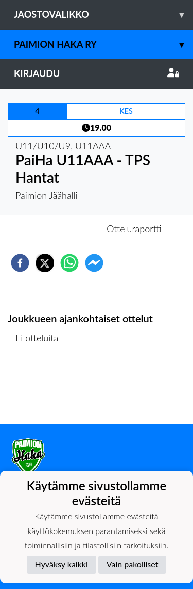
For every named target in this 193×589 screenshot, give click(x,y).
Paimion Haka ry (103, 44)
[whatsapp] (69, 263)
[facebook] (20, 263)
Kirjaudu (96, 73)
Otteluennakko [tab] (60, 228)
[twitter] (45, 263)
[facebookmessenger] (94, 263)
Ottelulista (41, 389)
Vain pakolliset (133, 564)
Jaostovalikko (103, 14)
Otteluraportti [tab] (134, 228)
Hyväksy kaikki (61, 564)
